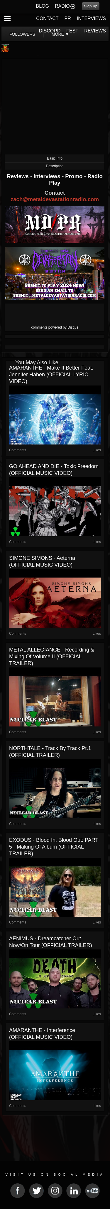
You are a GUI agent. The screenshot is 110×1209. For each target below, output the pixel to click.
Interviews (47, 176)
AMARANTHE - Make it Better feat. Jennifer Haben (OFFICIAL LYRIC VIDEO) (51, 374)
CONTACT (47, 18)
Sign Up (90, 6)
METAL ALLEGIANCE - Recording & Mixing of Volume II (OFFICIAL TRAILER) (51, 656)
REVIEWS (95, 30)
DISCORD (50, 30)
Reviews (18, 176)
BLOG (42, 6)
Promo (74, 176)
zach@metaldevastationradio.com (55, 199)
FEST (72, 30)
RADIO (62, 6)
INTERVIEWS (91, 18)
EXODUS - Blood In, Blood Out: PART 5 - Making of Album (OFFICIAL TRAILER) (53, 847)
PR (67, 18)
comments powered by (54, 327)
